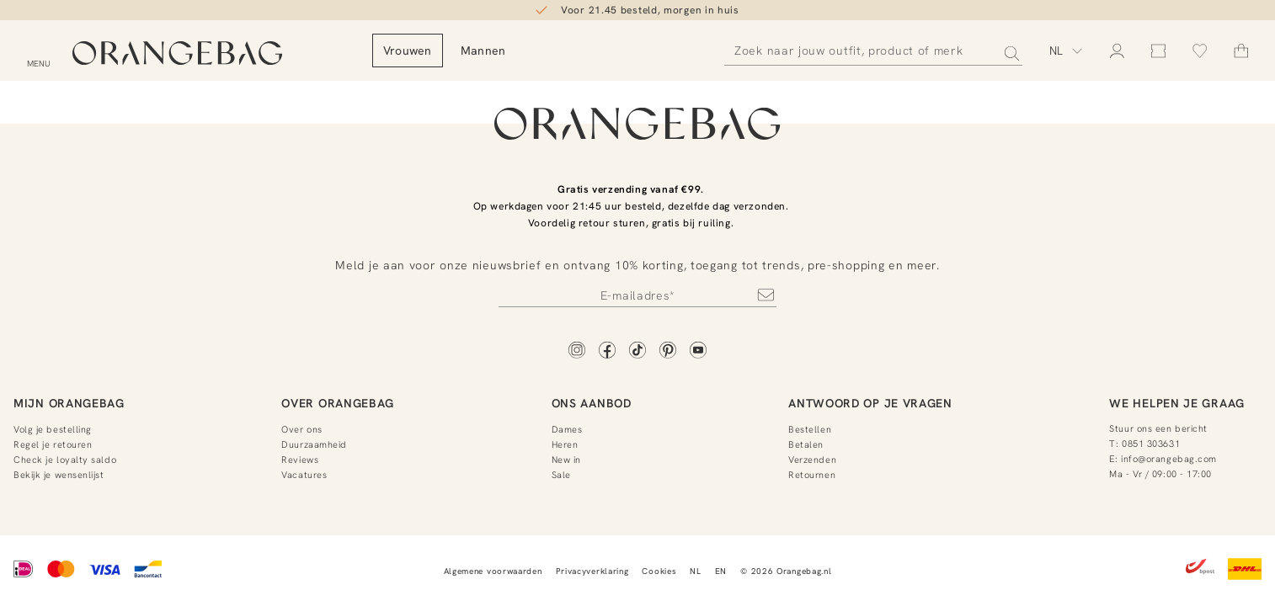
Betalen (806, 444)
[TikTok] (637, 351)
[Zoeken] (873, 51)
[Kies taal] (1066, 50)
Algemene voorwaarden (493, 571)
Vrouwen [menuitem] (464, 50)
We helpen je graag (1177, 403)
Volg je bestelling (52, 429)
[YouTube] (698, 351)
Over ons (301, 429)
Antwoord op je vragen (870, 403)
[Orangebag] (205, 54)
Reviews (299, 459)
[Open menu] (39, 53)
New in (566, 459)
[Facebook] (607, 351)
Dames (567, 429)
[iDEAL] (23, 571)
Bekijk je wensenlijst (58, 475)
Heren (565, 444)
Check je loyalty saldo (64, 459)
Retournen (811, 475)
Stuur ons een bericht (1158, 428)
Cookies (659, 571)
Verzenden (812, 459)
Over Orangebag (337, 403)
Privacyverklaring (592, 571)
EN (721, 571)
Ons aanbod (592, 403)
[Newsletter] (637, 294)
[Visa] (104, 570)
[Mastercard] (61, 571)
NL (695, 571)
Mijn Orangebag (69, 403)
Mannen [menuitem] (540, 50)
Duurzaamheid (314, 444)
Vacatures (304, 475)
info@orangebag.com (1169, 459)
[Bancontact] (148, 571)
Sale (561, 475)
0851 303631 (1151, 443)
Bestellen (809, 429)
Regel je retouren (52, 444)
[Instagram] (576, 351)
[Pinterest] (667, 351)
